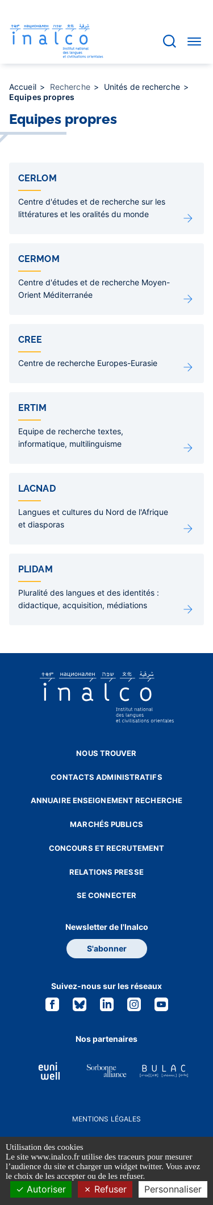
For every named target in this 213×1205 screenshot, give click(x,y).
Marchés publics (106, 824)
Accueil (24, 87)
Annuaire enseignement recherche (106, 800)
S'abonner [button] (107, 948)
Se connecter (106, 895)
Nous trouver (106, 753)
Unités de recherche (143, 87)
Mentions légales (106, 1119)
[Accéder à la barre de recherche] (169, 41)
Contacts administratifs (106, 777)
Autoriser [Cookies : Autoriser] (41, 1189)
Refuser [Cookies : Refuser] (105, 1189)
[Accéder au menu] (194, 41)
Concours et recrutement (106, 848)
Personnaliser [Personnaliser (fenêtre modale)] (173, 1189)
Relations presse (106, 871)
